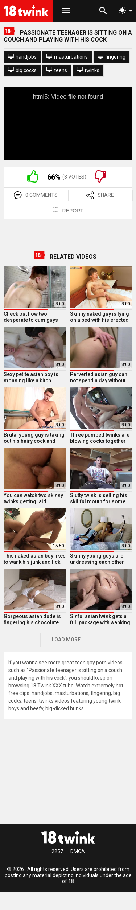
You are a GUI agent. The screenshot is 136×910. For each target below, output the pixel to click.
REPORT (68, 211)
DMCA (77, 851)
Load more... (68, 640)
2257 (57, 851)
